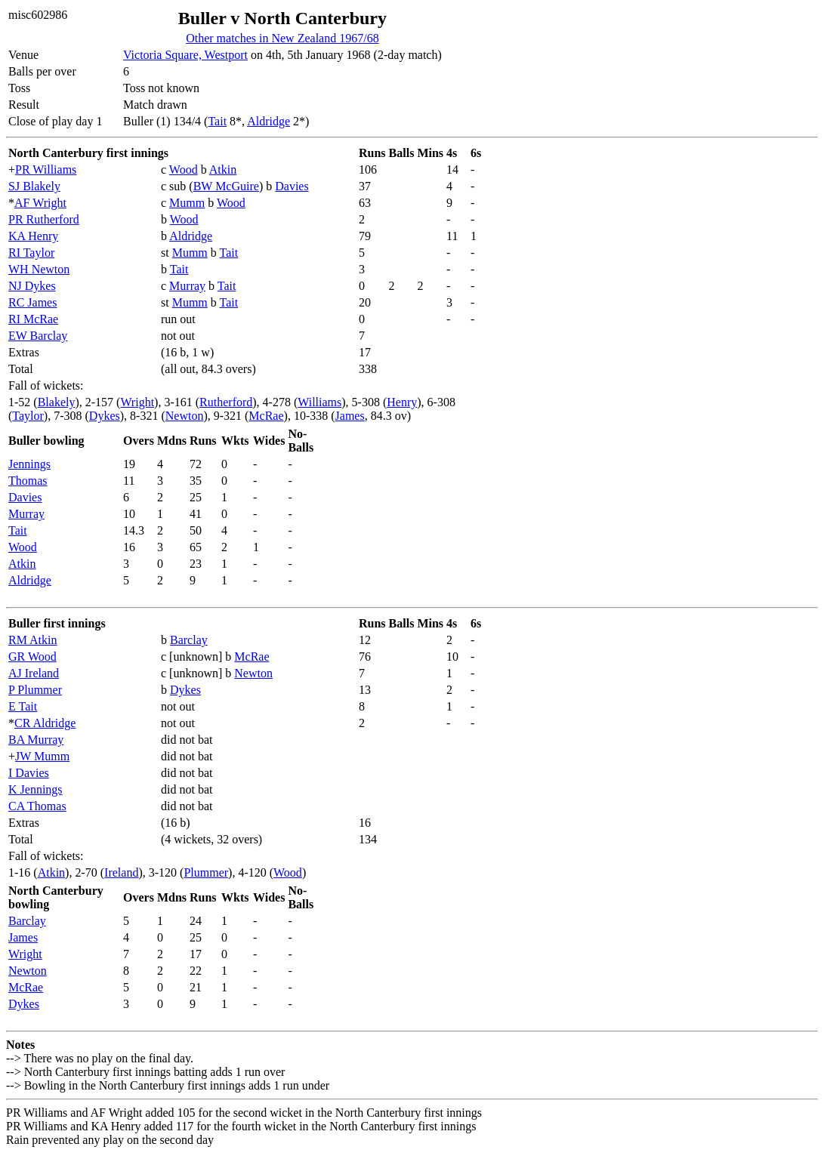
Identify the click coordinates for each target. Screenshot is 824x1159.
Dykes (104, 415)
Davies (291, 186)
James (350, 415)
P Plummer (35, 689)
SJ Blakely (34, 186)
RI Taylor (31, 252)
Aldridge (268, 121)
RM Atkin (32, 639)
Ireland (121, 872)
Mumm (187, 202)
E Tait (22, 706)
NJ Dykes (32, 285)
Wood (183, 169)
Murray (187, 285)
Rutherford (225, 402)
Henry (402, 402)
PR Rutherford (43, 219)
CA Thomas (37, 806)
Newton (184, 415)
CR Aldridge (45, 723)
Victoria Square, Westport (185, 54)
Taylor (28, 415)
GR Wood (32, 656)
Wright (137, 402)
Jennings (29, 464)
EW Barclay (37, 335)
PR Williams (45, 169)
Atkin (222, 169)
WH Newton (38, 269)
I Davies (28, 772)
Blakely (57, 402)
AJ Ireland (33, 673)
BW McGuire (226, 186)
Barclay (189, 639)
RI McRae (33, 319)
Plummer (206, 872)
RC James (32, 302)
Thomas (28, 480)
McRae (265, 415)
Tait (217, 121)
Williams (319, 402)
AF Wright (40, 202)
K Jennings (35, 789)
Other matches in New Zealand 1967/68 (282, 38)
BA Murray (35, 739)
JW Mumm (42, 756)
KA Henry (33, 236)
